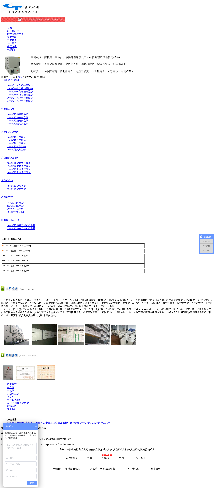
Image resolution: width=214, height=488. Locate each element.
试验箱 (28, 422)
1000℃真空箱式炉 (16, 186)
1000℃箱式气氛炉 (16, 137)
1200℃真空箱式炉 (16, 189)
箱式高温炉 (13, 31)
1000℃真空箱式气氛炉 (19, 163)
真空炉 (10, 396)
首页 (20, 77)
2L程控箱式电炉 (15, 202)
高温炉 (10, 387)
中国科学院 (39, 422)
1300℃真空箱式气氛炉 (19, 169)
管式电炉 (12, 422)
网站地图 (12, 406)
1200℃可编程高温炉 (17, 117)
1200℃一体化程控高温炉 (20, 91)
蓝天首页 (12, 384)
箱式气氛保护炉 (15, 34)
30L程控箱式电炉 (16, 212)
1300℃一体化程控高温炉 (20, 94)
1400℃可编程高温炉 (17, 123)
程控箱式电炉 (14, 400)
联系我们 (12, 49)
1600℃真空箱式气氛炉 (19, 172)
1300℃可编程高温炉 (17, 120)
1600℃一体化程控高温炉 (20, 97)
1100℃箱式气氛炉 (16, 140)
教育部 (76, 422)
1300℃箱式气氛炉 (16, 146)
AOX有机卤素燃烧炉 (18, 403)
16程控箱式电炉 (15, 209)
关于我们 (12, 409)
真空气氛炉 (13, 37)
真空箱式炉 (13, 40)
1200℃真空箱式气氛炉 (19, 166)
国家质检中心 (65, 422)
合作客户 (12, 43)
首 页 (9, 28)
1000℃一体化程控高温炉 (20, 85)
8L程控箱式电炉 (15, 205)
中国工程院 (51, 422)
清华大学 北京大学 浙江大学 (95, 422)
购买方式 (12, 46)
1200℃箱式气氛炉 (16, 143)
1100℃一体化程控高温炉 (20, 88)
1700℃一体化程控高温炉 (20, 101)
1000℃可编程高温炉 (17, 114)
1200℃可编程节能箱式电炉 (21, 228)
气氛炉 (10, 390)
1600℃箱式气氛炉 (16, 149)
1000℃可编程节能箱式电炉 (21, 225)
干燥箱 (21, 422)
